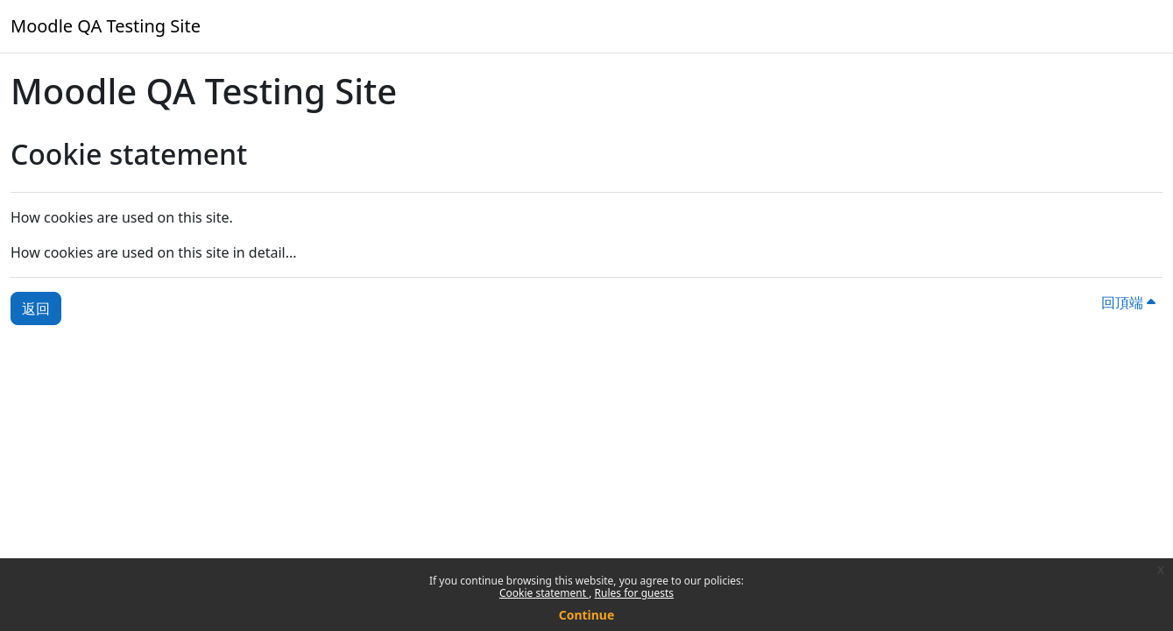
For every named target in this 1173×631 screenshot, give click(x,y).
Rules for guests (634, 592)
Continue (587, 614)
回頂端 (1128, 302)
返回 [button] (36, 308)
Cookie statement (544, 592)
